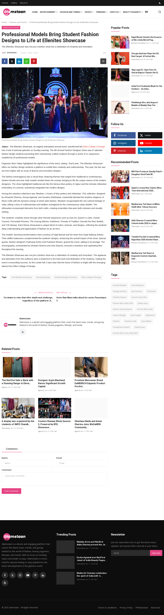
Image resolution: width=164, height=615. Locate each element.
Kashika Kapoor (119, 297)
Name (5, 458)
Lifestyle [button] (115, 12)
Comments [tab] (12, 448)
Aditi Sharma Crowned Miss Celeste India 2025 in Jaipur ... (145, 221)
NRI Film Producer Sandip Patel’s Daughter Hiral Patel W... (146, 172)
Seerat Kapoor (137, 285)
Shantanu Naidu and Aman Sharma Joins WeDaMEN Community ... (88, 424)
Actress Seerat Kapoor (122, 309)
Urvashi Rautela (119, 285)
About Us (24, 3)
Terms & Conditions (107, 607)
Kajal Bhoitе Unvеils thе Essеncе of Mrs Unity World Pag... (146, 38)
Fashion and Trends (18, 22)
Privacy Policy (126, 607)
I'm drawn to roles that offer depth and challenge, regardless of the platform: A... (28, 299)
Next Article (63, 292)
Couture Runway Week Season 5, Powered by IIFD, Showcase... (54, 424)
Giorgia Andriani (120, 291)
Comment (7, 470)
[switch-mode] (160, 3)
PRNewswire (141, 607)
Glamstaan (24, 318)
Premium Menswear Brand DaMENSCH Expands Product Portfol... (90, 383)
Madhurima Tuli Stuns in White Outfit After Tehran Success (145, 205)
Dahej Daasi (140, 327)
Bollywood (150, 315)
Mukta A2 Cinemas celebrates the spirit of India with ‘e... (92, 574)
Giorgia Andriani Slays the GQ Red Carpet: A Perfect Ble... (145, 54)
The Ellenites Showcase (22, 277)
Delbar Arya (143, 303)
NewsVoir (155, 607)
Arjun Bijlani (146, 321)
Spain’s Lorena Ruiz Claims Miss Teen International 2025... (146, 189)
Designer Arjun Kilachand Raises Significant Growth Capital (51, 383)
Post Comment (11, 491)
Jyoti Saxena (137, 291)
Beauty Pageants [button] (133, 12)
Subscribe (156, 553)
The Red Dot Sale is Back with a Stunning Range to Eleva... (17, 382)
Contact (5, 3)
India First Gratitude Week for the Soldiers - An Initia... (146, 87)
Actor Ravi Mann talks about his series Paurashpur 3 (81, 299)
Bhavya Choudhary (138, 43)
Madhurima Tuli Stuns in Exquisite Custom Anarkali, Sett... (144, 256)
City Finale (151, 291)
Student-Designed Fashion (66, 277)
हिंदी (146, 12)
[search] (159, 11)
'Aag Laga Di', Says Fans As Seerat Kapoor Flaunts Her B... (145, 71)
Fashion (116, 321)
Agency (4, 387)
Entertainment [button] (49, 12)
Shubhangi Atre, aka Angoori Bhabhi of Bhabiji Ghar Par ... (144, 103)
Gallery (14, 3)
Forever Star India (139, 297)
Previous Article (44, 292)
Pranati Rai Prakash (121, 327)
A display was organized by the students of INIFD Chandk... (18, 423)
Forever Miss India (145, 309)
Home (35, 12)
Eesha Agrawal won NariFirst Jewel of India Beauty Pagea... (92, 559)
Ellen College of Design (94, 146)
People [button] (89, 12)
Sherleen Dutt (130, 321)
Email (59, 458)
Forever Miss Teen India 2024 (125, 333)
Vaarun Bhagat (119, 315)
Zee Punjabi (136, 315)
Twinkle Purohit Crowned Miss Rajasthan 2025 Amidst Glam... (145, 238)
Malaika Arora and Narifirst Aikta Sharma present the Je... (92, 543)
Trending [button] (102, 12)
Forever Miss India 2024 (123, 303)
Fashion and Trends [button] (71, 12)
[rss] (5, 583)
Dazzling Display (43, 277)
